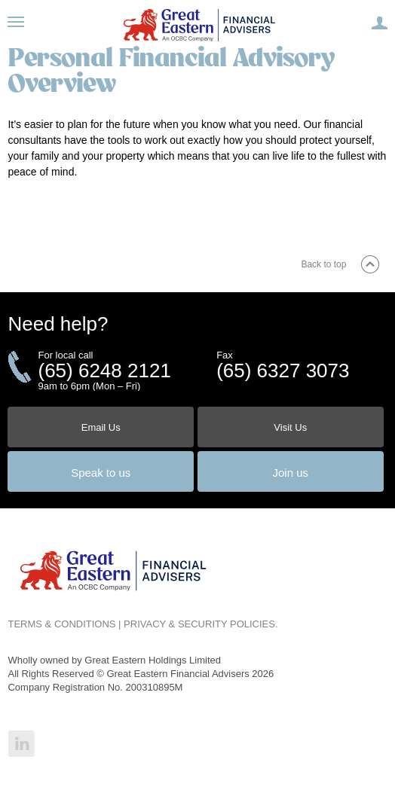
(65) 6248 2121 (104, 370)
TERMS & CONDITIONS (61, 624)
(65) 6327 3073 (282, 370)
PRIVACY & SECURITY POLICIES (199, 624)
